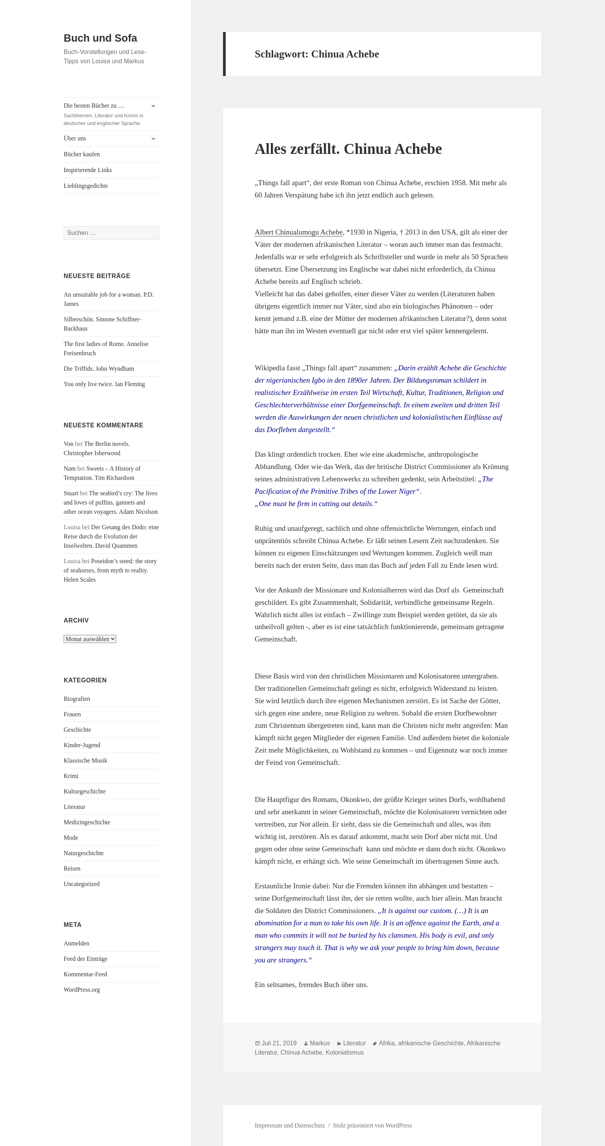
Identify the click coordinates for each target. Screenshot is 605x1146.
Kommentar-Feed (85, 974)
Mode (71, 837)
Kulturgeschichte (85, 791)
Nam (70, 468)
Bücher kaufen (82, 154)
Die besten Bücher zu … (104, 114)
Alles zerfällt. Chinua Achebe (348, 148)
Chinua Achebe (302, 1052)
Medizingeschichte (87, 822)
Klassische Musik (85, 760)
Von (69, 444)
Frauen (72, 714)
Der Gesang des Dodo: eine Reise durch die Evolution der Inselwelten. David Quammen (111, 536)
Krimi (71, 776)
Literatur (74, 806)
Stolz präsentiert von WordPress (372, 1125)
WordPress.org (82, 989)
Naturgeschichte (84, 853)
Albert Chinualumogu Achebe (299, 232)
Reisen (72, 868)
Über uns (75, 138)
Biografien (77, 698)
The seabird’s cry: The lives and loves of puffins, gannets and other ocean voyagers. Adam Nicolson (111, 502)
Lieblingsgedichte (86, 185)
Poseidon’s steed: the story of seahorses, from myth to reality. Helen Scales (110, 570)
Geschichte (77, 729)
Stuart (71, 493)
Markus (320, 1043)
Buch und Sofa (100, 38)
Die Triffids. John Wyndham (99, 368)
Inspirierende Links (88, 170)
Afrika (387, 1043)
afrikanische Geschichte (431, 1043)
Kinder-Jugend (82, 745)
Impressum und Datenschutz (290, 1125)
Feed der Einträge (86, 958)
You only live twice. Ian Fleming (104, 384)
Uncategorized (82, 884)
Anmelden (77, 943)
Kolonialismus (345, 1052)
